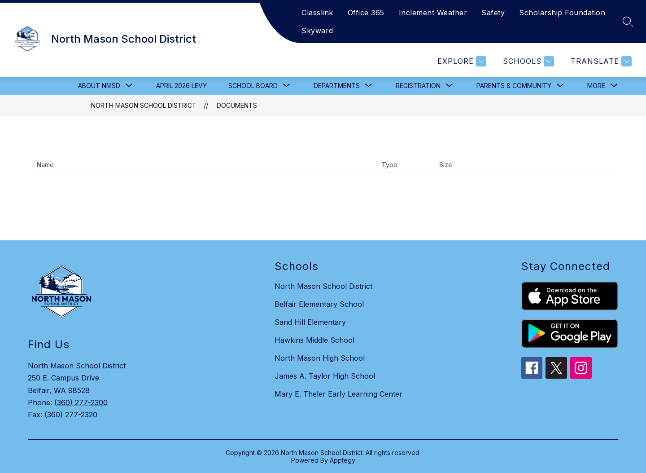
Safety (493, 12)
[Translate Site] (600, 61)
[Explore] (460, 61)
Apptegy (342, 460)
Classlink (317, 12)
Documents (237, 105)
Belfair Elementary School (319, 304)
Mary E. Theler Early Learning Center (338, 393)
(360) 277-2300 (81, 402)
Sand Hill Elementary (310, 322)
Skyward (317, 30)
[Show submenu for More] (596, 85)
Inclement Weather (433, 12)
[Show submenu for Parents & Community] (513, 85)
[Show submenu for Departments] (337, 85)
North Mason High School (320, 358)
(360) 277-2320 (70, 414)
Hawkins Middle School (314, 340)
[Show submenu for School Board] (253, 85)
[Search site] (628, 21)
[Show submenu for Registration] (418, 85)
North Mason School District (143, 105)
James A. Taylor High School (325, 375)
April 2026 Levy (181, 85)
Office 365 (366, 12)
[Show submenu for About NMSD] (99, 85)
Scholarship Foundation (562, 12)
